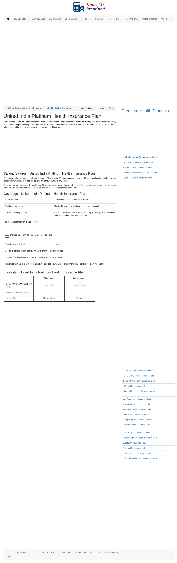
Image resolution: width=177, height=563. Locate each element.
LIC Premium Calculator (27, 552)
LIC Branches (55, 19)
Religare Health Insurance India (136, 433)
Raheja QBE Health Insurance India (138, 420)
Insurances (85, 19)
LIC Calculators (20, 19)
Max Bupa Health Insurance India (137, 399)
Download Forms (111, 552)
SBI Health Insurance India (134, 443)
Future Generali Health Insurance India (139, 371)
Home (10, 557)
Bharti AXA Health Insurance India (137, 167)
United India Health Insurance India (138, 453)
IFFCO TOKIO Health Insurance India (139, 381)
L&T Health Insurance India (134, 386)
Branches (99, 19)
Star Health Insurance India (134, 448)
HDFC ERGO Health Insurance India (138, 376)
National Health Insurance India (136, 404)
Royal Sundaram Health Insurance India (140, 438)
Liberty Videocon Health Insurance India (140, 391)
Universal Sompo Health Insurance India (140, 458)
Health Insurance (114, 19)
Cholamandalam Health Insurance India (140, 173)
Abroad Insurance (149, 19)
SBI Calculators (38, 19)
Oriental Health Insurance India (136, 414)
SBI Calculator (48, 552)
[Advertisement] (89, 44)
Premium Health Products (148, 130)
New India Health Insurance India (137, 409)
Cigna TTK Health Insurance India (137, 178)
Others (164, 19)
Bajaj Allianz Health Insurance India (138, 162)
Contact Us (95, 552)
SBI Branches (71, 19)
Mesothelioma (132, 19)
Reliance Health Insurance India (136, 425)
